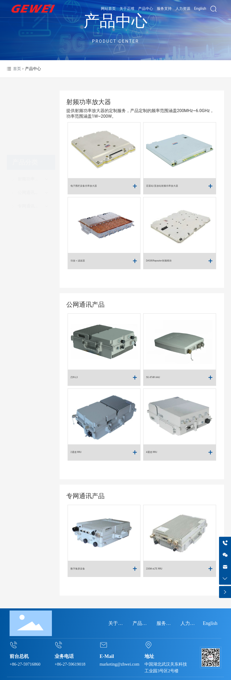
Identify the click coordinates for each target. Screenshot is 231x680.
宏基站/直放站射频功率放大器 (162, 186)
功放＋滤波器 (78, 260)
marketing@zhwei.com (119, 664)
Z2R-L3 (74, 377)
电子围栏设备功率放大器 (84, 186)
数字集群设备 (78, 568)
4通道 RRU (151, 452)
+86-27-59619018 (70, 664)
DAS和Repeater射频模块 (159, 260)
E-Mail (107, 656)
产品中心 (115, 21)
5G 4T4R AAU (153, 377)
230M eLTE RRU (154, 568)
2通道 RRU (76, 452)
